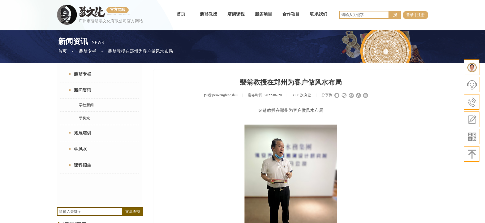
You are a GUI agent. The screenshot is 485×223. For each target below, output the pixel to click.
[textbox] (89, 211)
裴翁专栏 (87, 51)
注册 (421, 15)
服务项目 (263, 14)
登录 (410, 15)
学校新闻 (86, 105)
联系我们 (318, 14)
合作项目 (291, 14)
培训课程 (236, 14)
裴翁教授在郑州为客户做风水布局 (140, 51)
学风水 (84, 118)
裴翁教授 (208, 14)
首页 (181, 14)
